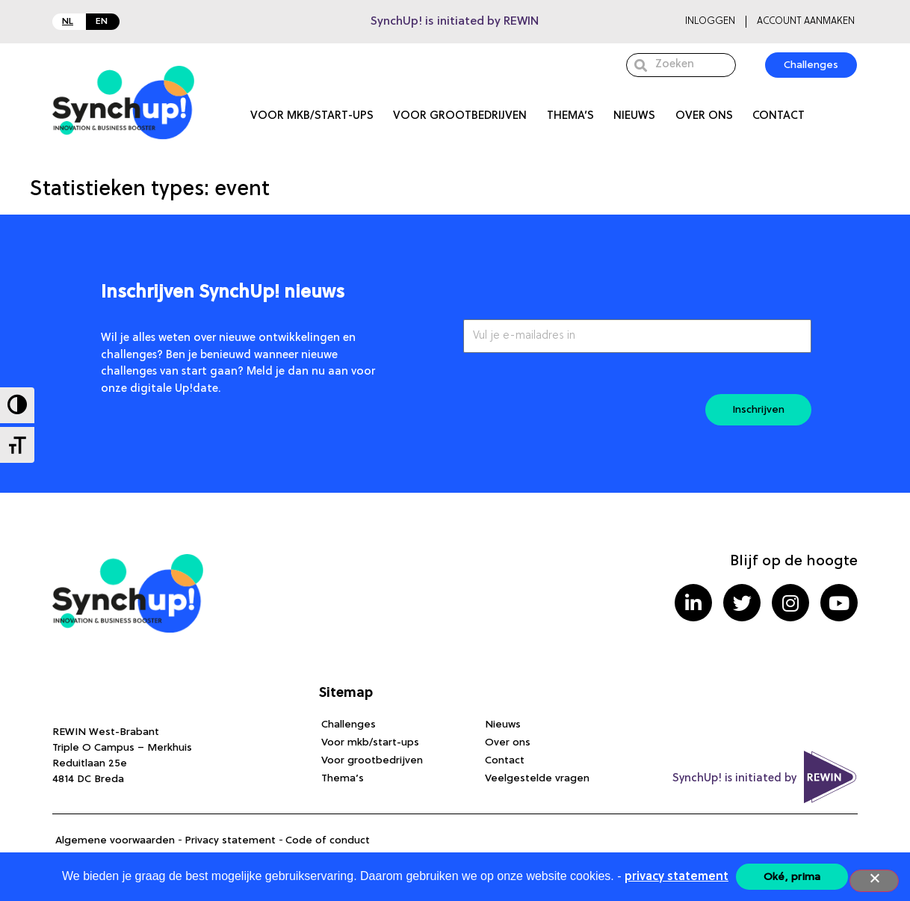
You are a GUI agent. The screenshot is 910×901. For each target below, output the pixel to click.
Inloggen (710, 21)
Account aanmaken (806, 21)
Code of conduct (327, 840)
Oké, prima (792, 877)
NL (67, 21)
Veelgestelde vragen (537, 778)
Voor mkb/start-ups (312, 116)
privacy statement (676, 877)
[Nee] (874, 881)
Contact (778, 116)
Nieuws (634, 116)
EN (102, 21)
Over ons (704, 116)
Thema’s (570, 116)
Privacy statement (230, 840)
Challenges (348, 724)
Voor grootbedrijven (460, 116)
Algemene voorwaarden (115, 840)
